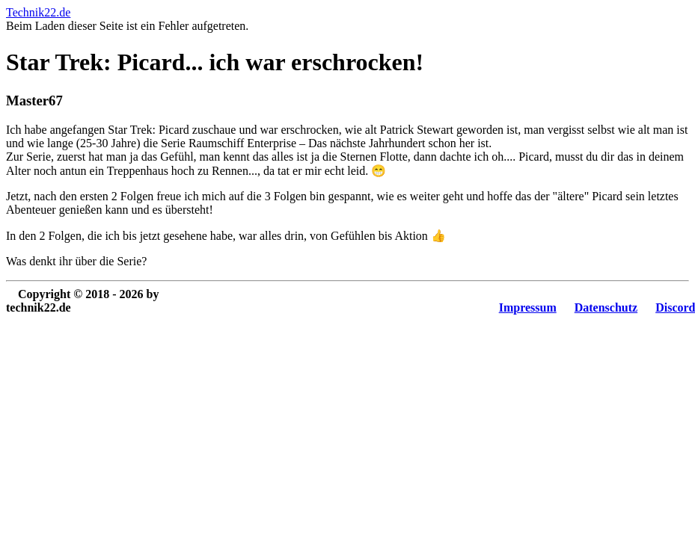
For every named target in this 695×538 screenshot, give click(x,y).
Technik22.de (38, 12)
